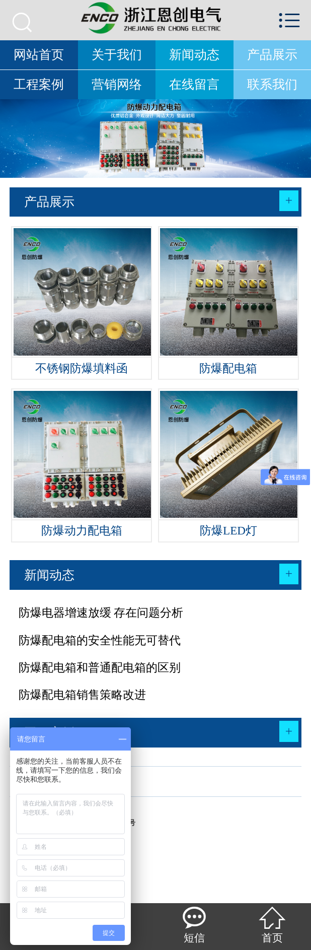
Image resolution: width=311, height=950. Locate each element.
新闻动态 (194, 54)
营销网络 (117, 84)
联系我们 (272, 84)
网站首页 (39, 54)
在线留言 (194, 84)
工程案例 (39, 84)
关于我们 (117, 54)
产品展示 (272, 54)
